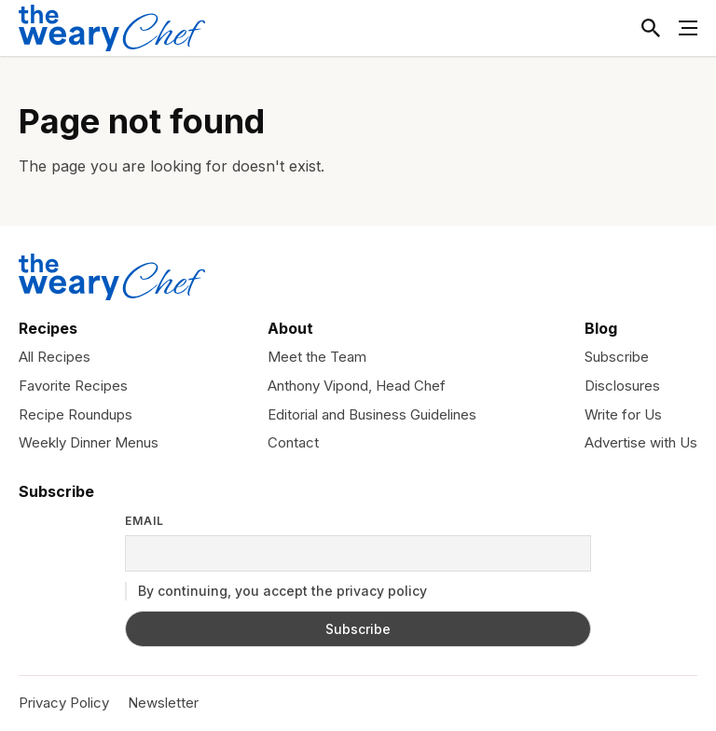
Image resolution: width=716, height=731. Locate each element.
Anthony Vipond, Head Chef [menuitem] (357, 385)
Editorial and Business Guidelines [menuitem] (372, 414)
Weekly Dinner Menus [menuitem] (88, 442)
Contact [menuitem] (293, 442)
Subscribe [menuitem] (617, 357)
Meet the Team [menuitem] (317, 357)
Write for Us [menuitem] (623, 414)
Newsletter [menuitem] (163, 702)
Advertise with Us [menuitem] (641, 442)
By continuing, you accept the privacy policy (276, 591)
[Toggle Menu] (688, 28)
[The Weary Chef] (112, 28)
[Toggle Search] (650, 28)
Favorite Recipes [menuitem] (73, 385)
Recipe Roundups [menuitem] (75, 414)
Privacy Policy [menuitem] (64, 702)
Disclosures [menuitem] (622, 385)
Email (144, 521)
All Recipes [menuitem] (54, 357)
